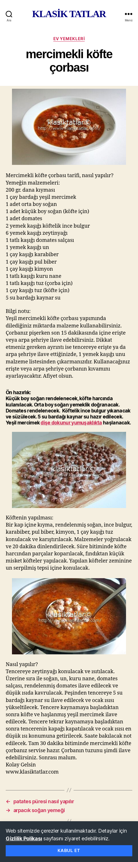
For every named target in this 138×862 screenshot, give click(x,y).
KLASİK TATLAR (69, 14)
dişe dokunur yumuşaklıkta (71, 423)
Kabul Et (69, 850)
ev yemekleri (69, 38)
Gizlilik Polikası (24, 838)
